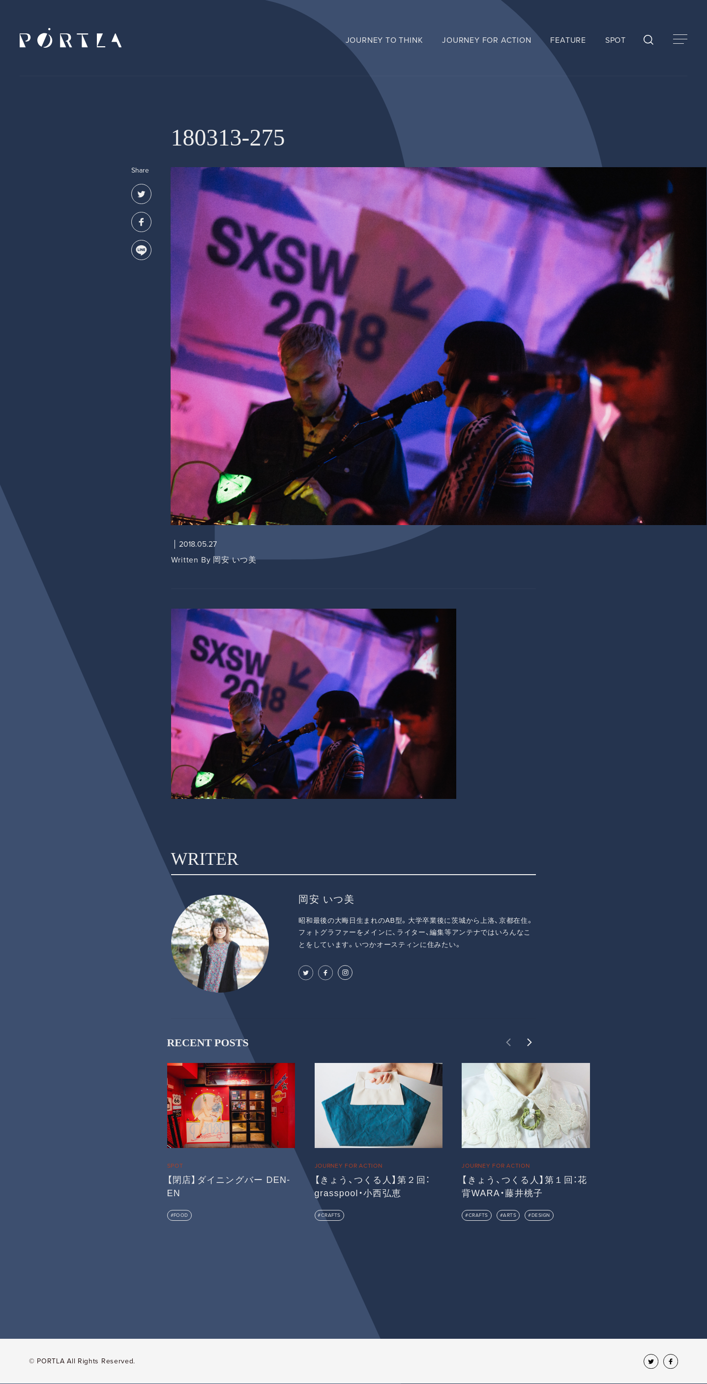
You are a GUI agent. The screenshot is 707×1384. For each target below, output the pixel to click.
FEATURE (568, 40)
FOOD (181, 1215)
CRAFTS (331, 1215)
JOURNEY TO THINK (384, 40)
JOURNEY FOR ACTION (486, 40)
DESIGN (540, 1215)
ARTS (509, 1215)
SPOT (615, 40)
